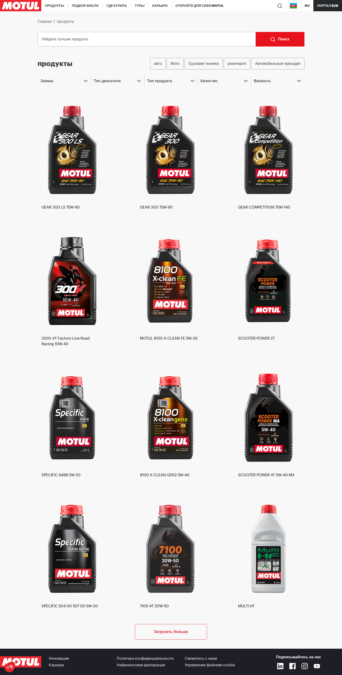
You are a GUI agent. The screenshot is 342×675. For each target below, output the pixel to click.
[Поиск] (280, 39)
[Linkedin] (280, 666)
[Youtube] (317, 666)
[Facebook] (292, 666)
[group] (227, 64)
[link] (139, 5)
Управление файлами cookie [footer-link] (210, 665)
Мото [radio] (175, 64)
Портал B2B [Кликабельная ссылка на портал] (327, 5)
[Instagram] (304, 666)
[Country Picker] (293, 5)
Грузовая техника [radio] (203, 64)
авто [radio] (158, 64)
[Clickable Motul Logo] (20, 5)
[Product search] (280, 5)
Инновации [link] (59, 658)
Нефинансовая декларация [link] (141, 665)
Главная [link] (45, 21)
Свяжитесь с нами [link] (201, 658)
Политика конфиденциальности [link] (145, 658)
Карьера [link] (56, 665)
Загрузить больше (171, 632)
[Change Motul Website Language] (307, 5)
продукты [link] (65, 21)
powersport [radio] (237, 64)
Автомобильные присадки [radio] (277, 64)
